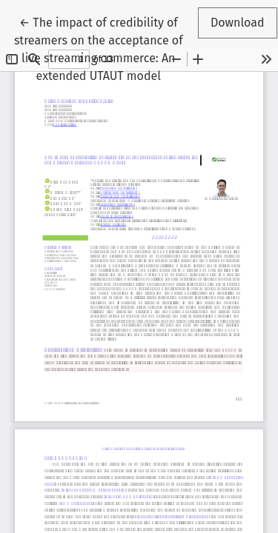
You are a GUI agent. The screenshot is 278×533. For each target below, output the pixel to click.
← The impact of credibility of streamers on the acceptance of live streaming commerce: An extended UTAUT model (98, 48)
